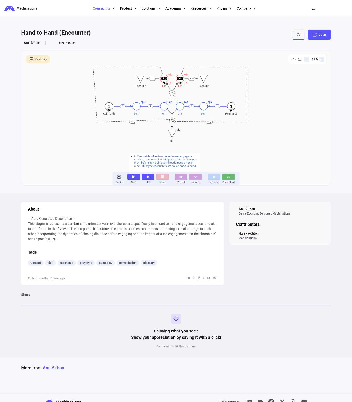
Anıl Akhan (32, 43)
